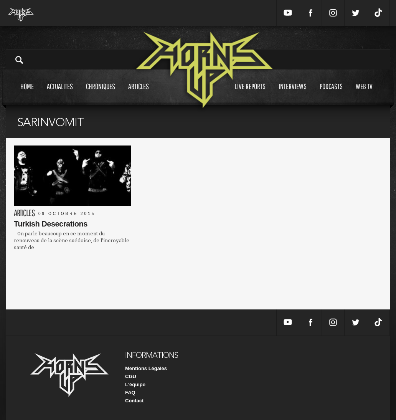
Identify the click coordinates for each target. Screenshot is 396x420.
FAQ (130, 392)
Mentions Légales (146, 368)
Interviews (292, 93)
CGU (130, 376)
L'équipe (135, 384)
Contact (134, 400)
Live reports (250, 93)
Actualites (59, 93)
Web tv (364, 93)
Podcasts (331, 93)
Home (27, 93)
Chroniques (100, 93)
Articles (138, 93)
